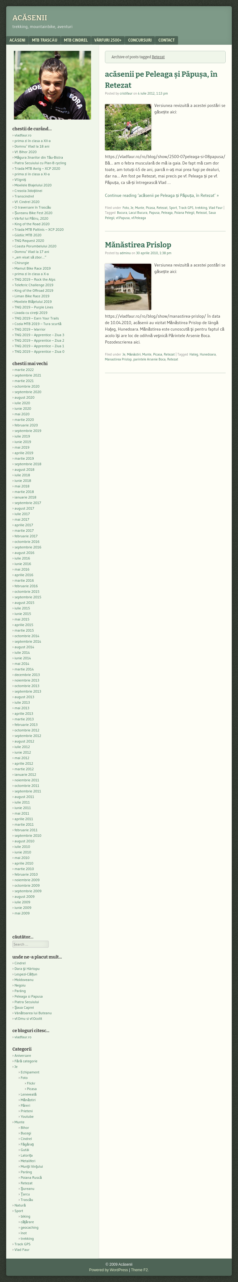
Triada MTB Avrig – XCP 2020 (37, 168)
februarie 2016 (26, 586)
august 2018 (25, 469)
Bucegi (26, 1133)
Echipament (30, 1072)
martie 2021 (24, 380)
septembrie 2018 (28, 464)
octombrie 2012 (27, 730)
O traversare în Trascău (33, 207)
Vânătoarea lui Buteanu (33, 1013)
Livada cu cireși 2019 (31, 312)
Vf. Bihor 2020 (26, 151)
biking (25, 1216)
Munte (139, 208)
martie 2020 (24, 419)
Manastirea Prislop (118, 359)
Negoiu (20, 985)
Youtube (27, 1116)
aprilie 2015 (24, 624)
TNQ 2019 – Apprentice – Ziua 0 (40, 351)
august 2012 (24, 741)
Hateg (194, 354)
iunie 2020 (23, 408)
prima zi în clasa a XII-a (33, 140)
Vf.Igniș (20, 179)
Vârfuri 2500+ (107, 40)
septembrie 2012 (28, 735)
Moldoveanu (24, 979)
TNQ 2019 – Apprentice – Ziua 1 (39, 346)
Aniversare (23, 1055)
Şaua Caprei (24, 1007)
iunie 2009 (23, 907)
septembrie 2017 (28, 502)
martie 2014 (24, 669)
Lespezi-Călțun (26, 974)
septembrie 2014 (28, 641)
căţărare (27, 1221)
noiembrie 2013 (27, 680)
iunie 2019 (23, 441)
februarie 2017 (26, 536)
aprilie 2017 (24, 525)
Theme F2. (140, 1270)
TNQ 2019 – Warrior (30, 329)
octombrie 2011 (27, 785)
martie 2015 (24, 630)
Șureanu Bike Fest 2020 (33, 212)
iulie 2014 (22, 652)
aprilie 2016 (24, 574)
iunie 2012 (23, 752)
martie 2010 (24, 868)
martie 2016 (24, 580)
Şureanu (27, 1188)
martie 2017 (24, 530)
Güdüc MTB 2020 (28, 235)
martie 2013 (24, 719)
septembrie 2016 (28, 547)
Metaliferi (28, 1160)
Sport (173, 208)
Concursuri (140, 40)
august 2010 (25, 841)
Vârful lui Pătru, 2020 (31, 218)
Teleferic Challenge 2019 (34, 285)
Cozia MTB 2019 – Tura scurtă (38, 323)
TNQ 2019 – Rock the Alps (35, 279)
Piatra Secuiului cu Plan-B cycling (40, 163)
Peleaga (167, 212)
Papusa (154, 212)
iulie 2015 (22, 608)
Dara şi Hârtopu (27, 968)
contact (166, 40)
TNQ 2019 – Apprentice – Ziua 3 (39, 334)
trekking (201, 208)
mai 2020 (22, 414)
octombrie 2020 (27, 386)
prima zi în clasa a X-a (32, 273)
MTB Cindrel (76, 40)
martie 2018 (24, 491)
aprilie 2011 (24, 818)
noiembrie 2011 (27, 780)
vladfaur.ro (23, 135)
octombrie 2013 (27, 685)
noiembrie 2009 (27, 879)
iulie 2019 (22, 436)
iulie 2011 (22, 802)
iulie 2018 (22, 475)
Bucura (122, 212)
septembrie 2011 (28, 791)
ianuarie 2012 (25, 774)
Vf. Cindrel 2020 (27, 201)
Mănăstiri (134, 354)
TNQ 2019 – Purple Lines (34, 307)
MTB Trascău (44, 40)
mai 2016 (22, 569)
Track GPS (186, 208)
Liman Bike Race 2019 (32, 296)
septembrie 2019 (28, 430)
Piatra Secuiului (27, 1001)
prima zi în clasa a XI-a (32, 174)
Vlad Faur (216, 208)
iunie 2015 (23, 613)
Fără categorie (26, 1061)
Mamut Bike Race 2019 (33, 268)
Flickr (31, 1083)
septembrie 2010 (28, 835)
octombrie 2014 (27, 635)
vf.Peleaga (139, 218)
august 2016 (25, 552)
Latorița (27, 1155)
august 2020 (25, 397)
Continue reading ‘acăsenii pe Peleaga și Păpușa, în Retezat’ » (162, 195)
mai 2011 (22, 813)
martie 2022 (24, 369)
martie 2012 (24, 769)
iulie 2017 (22, 513)
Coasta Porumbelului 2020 (35, 246)
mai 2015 (22, 619)
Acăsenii (29, 18)
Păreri (25, 1105)
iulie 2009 (22, 902)
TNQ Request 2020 (29, 240)
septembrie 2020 (28, 391)
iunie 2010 (23, 852)
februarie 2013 (26, 724)
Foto (126, 208)
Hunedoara (208, 354)
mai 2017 (22, 519)
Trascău (27, 1199)
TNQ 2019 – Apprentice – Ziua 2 (39, 340)
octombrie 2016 (27, 541)
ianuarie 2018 (25, 497)
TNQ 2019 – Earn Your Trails (37, 318)
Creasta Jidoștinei (28, 190)
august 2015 (24, 602)
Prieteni (27, 1111)
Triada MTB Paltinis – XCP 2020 (39, 229)
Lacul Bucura (138, 212)
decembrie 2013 (27, 674)
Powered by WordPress (108, 1270)
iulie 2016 (22, 558)
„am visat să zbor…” (30, 257)
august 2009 (25, 896)
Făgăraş (27, 1144)
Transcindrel (24, 196)
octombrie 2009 (27, 885)
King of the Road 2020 (32, 224)
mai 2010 (22, 857)
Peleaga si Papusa (29, 996)
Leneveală (28, 1094)
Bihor (25, 1127)
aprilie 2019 (24, 452)
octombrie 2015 (27, 591)
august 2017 (24, 508)
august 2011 (24, 796)
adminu (125, 253)
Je (132, 208)
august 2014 (24, 647)
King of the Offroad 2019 (34, 290)
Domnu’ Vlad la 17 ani (32, 251)
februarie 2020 (26, 425)
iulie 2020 (22, 403)
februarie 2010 (26, 874)
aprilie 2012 (24, 763)
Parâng (20, 990)
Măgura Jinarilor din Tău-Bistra (39, 157)
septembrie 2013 (28, 691)
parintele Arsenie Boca (149, 359)
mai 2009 (22, 913)
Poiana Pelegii (184, 212)
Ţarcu (25, 1194)
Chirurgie (22, 262)
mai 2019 (22, 447)
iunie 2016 (23, 563)
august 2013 (24, 696)
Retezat (162, 208)
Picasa (150, 208)
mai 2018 (22, 486)
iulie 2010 (22, 846)
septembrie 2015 (28, 597)
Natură (20, 1205)
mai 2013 (22, 708)
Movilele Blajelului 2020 (33, 185)
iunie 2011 (23, 807)
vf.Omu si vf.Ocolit (28, 1018)
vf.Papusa (123, 218)
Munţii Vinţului (32, 1166)
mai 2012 (22, 757)
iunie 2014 (23, 658)
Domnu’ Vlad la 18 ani (32, 146)
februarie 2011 (26, 830)
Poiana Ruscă (31, 1177)
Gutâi (25, 1149)
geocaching (30, 1227)
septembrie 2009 (28, 891)
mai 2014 (22, 663)
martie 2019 (24, 458)
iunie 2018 (23, 480)
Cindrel (20, 963)
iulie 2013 (22, 702)
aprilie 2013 (24, 713)
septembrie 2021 (28, 375)
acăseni (17, 40)
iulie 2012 (22, 746)
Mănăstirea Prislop (138, 245)
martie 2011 (24, 824)
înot (24, 1233)
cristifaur (126, 93)
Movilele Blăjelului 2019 (33, 301)
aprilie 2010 (24, 863)
